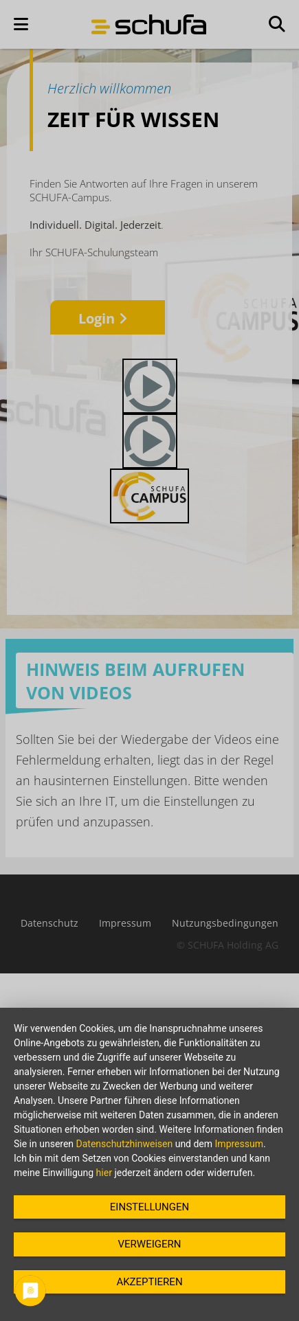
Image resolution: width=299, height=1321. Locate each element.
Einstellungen (149, 1207)
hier (104, 1172)
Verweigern (149, 1244)
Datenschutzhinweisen (124, 1143)
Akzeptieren (149, 1282)
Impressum (239, 1143)
